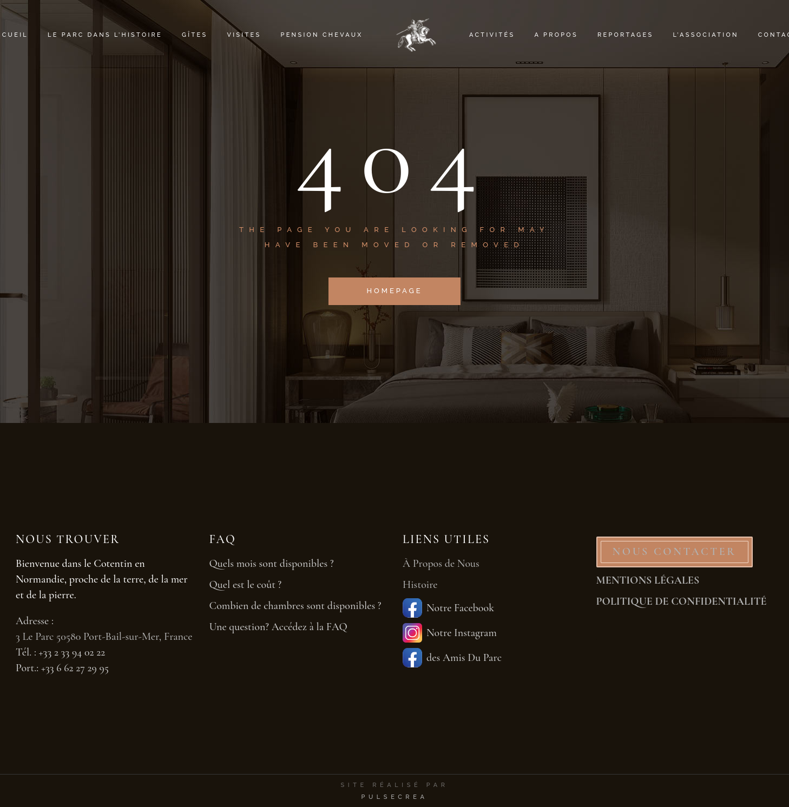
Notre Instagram (450, 633)
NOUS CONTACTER (675, 551)
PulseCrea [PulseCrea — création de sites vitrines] (394, 797)
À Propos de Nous (441, 563)
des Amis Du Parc (452, 657)
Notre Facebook (448, 608)
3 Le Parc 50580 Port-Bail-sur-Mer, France (104, 636)
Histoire (420, 584)
